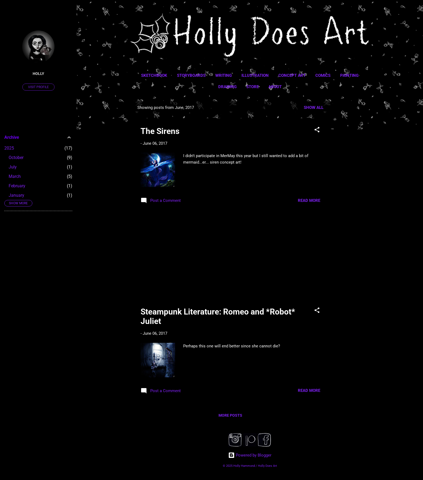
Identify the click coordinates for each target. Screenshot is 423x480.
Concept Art (292, 75)
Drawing (227, 86)
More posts (230, 415)
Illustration (255, 75)
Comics (322, 75)
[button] (317, 130)
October (16, 157)
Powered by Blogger (249, 455)
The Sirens (160, 131)
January (16, 195)
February (17, 185)
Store (252, 86)
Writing (223, 75)
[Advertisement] (352, 182)
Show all (313, 107)
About (275, 86)
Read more (309, 200)
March (15, 176)
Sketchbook (154, 75)
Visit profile (38, 87)
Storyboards (191, 75)
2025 (9, 148)
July (13, 167)
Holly (38, 73)
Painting (349, 75)
